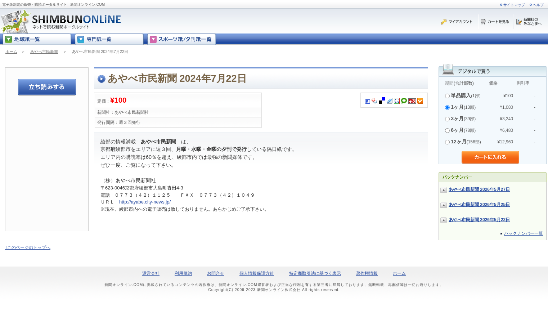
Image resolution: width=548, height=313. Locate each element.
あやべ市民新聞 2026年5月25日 (479, 204)
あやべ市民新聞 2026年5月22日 (479, 219)
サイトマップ (514, 5)
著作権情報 (367, 273)
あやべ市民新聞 (44, 51)
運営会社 (151, 273)
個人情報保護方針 (256, 273)
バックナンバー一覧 (523, 233)
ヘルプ (538, 5)
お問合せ (215, 273)
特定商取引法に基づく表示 (315, 273)
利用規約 (183, 273)
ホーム (11, 51)
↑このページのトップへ (27, 247)
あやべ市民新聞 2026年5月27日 (479, 189)
